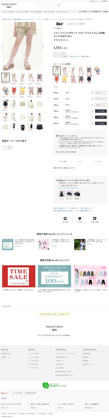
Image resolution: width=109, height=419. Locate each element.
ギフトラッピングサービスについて (68, 188)
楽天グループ (94, 1)
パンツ (39, 19)
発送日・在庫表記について (61, 208)
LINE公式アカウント (88, 364)
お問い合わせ (59, 364)
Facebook (85, 357)
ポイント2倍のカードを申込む (66, 404)
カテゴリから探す (33, 360)
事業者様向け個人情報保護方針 (27, 413)
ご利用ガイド (59, 360)
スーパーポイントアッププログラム (66, 353)
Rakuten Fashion (17, 5)
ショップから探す (33, 357)
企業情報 (3, 413)
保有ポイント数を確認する (92, 404)
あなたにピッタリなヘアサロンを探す (11, 404)
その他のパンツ (48, 19)
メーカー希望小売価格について (83, 211)
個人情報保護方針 (12, 413)
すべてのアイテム (33, 368)
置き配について (74, 208)
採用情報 (50, 413)
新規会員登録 (86, 353)
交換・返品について (86, 208)
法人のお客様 (59, 368)
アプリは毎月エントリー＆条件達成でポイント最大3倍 (93, 11)
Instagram (85, 360)
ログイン (77, 56)
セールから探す (32, 364)
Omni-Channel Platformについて (65, 375)
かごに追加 (101, 111)
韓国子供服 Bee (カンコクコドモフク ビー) (24, 19)
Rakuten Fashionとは (62, 357)
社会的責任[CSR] (41, 413)
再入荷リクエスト (101, 93)
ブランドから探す (33, 353)
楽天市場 (104, 1)
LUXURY (3, 357)
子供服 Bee (58, 28)
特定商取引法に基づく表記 (63, 371)
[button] (2, 46)
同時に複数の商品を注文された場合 (63, 211)
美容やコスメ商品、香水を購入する (40, 404)
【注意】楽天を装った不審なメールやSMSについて (54, 314)
